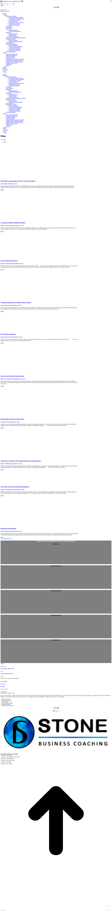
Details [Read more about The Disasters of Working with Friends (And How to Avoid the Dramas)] (2, 469)
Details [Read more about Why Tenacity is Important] (2, 343)
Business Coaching (5, 225)
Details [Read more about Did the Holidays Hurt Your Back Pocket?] (2, 427)
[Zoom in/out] (5, 910)
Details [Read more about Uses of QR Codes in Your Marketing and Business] (2, 495)
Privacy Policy (3, 683)
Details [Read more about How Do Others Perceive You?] (2, 269)
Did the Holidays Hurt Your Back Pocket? (12, 419)
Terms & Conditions (4, 681)
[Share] (2, 910)
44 (10, 538)
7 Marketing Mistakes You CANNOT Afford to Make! (16, 302)
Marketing (3, 305)
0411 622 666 (19, 1)
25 (8, 538)
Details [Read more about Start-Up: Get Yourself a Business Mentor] (2, 386)
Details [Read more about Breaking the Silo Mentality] (2, 537)
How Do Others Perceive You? (9, 260)
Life (1, 183)
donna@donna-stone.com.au (8, 1)
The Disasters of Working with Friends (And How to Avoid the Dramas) (21, 461)
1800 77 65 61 (11, 668)
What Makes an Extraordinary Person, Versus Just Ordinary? (18, 181)
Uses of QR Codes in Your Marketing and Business (15, 486)
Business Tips (4, 337)
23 (6, 538)
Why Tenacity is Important (8, 334)
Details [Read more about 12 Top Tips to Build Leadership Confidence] (2, 231)
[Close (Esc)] (1, 910)
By (6, 183)
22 (5, 538)
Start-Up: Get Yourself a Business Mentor (12, 376)
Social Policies (3, 686)
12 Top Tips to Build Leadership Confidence (13, 222)
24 (7, 538)
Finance (2, 421)
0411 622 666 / (4, 668)
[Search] (7, 4)
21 (4, 538)
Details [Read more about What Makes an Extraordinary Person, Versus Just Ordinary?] (2, 189)
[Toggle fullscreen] (4, 910)
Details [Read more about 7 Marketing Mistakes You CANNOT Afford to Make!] (2, 311)
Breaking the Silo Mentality (8, 528)
